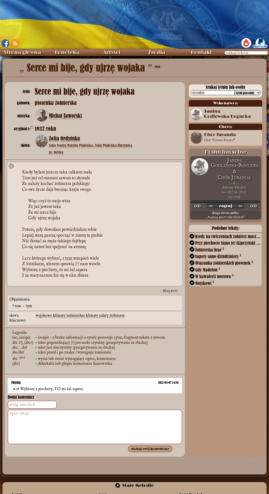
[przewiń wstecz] (211, 205)
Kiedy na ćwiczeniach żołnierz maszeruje (228, 236)
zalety (104, 314)
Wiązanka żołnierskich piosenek (224, 263)
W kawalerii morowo (214, 276)
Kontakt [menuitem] (201, 52)
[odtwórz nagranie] (225, 205)
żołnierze (117, 314)
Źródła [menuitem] (156, 52)
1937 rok (234, 196)
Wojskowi (204, 283)
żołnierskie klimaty (82, 314)
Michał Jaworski (65, 116)
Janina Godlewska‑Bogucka (227, 114)
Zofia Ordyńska (64, 138)
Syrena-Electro (234, 187)
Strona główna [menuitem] (22, 52)
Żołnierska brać (209, 249)
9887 (230, 192)
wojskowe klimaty (51, 314)
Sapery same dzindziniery (218, 256)
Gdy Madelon (207, 269)
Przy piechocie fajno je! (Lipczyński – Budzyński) (228, 243)
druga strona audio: (225, 215)
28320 (242, 192)
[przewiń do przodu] (240, 205)
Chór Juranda (220, 137)
